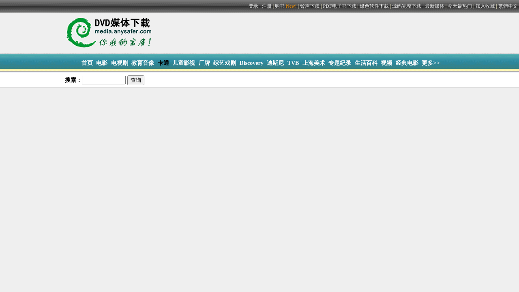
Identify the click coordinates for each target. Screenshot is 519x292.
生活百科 (366, 63)
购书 (286, 6)
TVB (293, 63)
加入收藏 (485, 6)
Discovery (252, 63)
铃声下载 (310, 6)
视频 (386, 63)
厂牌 (204, 63)
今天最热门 (460, 6)
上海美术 (313, 63)
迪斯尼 (275, 63)
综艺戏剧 (224, 63)
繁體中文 (508, 6)
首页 (87, 63)
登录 (253, 6)
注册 (267, 6)
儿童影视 (183, 63)
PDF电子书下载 (339, 6)
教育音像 (142, 63)
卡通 (163, 63)
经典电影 (407, 63)
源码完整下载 (406, 6)
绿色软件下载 (374, 6)
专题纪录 (339, 63)
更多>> (431, 63)
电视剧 (119, 63)
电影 (101, 63)
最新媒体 (434, 6)
